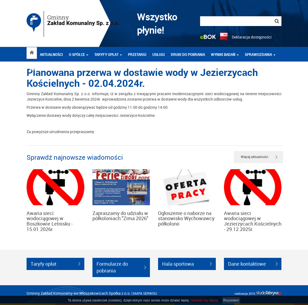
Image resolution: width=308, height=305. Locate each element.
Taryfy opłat (108, 54)
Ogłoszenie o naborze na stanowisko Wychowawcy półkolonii (186, 218)
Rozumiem (231, 300)
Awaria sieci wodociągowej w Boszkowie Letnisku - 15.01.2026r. (50, 221)
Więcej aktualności (254, 157)
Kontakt (37, 69)
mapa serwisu (145, 293)
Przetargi (137, 54)
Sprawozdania (260, 54)
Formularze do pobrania (112, 267)
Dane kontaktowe (247, 264)
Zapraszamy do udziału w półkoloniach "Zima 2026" (120, 216)
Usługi (158, 54)
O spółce (78, 54)
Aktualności (51, 54)
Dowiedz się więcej (204, 300)
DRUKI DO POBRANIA (188, 54)
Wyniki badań (225, 54)
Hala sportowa (178, 264)
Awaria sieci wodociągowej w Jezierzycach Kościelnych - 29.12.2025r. (252, 221)
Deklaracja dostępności (252, 37)
